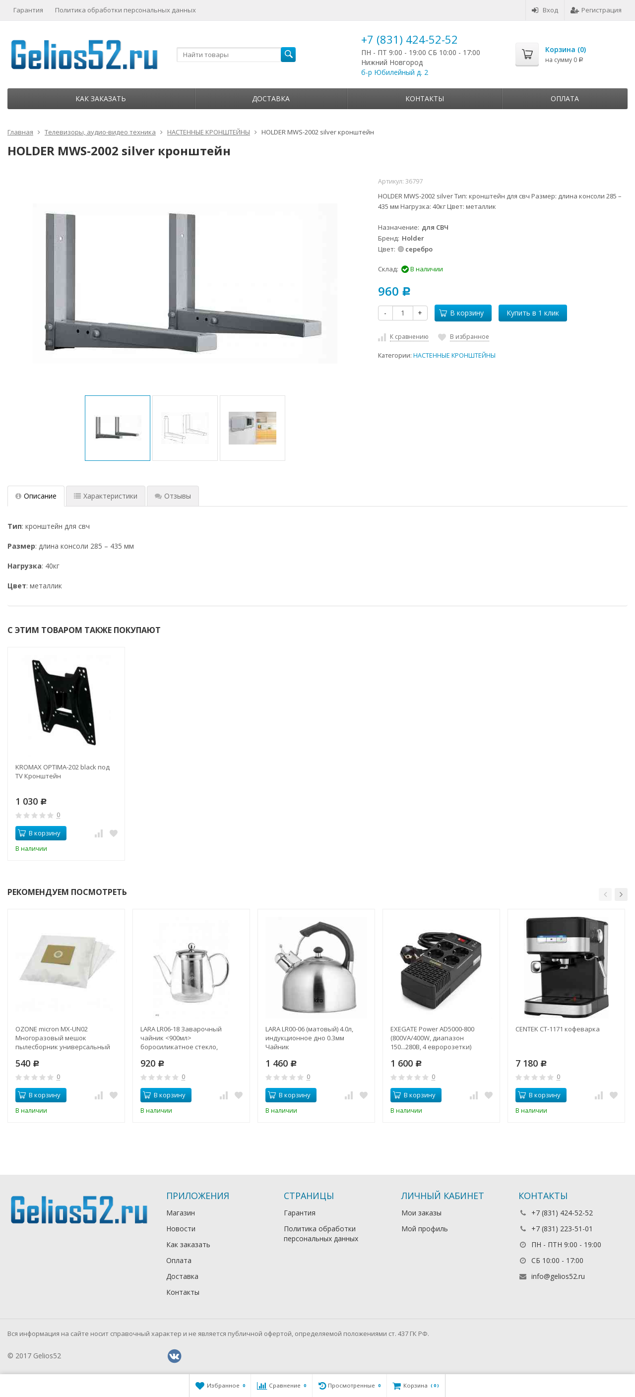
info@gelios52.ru (558, 1276)
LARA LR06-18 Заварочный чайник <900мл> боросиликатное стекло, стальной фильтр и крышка (183, 1037)
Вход (545, 9)
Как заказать (100, 98)
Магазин (180, 1212)
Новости (180, 1228)
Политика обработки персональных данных (125, 9)
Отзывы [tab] (173, 496)
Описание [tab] (36, 496)
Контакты (424, 98)
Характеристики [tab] (105, 496)
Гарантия (28, 9)
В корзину (461, 313)
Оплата (565, 98)
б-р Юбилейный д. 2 (394, 72)
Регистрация (596, 9)
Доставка (271, 98)
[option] (117, 428)
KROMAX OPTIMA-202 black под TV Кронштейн (62, 771)
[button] (605, 894)
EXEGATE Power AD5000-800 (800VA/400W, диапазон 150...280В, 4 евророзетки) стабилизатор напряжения (433, 1037)
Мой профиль (424, 1228)
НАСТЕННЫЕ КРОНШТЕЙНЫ (454, 355)
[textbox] (236, 54)
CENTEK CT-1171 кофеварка (557, 1028)
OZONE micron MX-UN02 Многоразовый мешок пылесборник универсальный (62, 1037)
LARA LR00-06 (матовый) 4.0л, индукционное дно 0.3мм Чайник (309, 1037)
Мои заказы (421, 1212)
